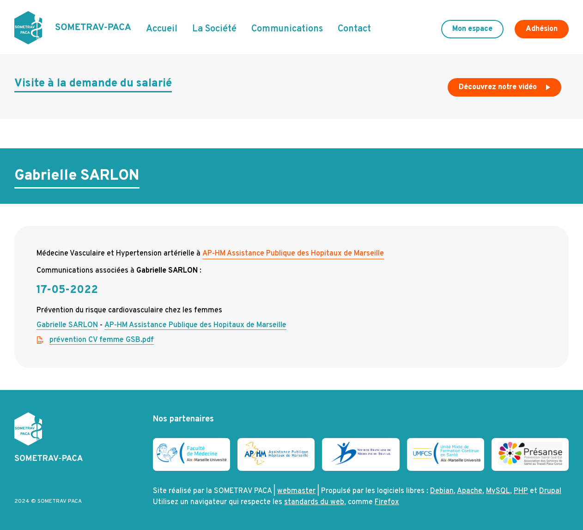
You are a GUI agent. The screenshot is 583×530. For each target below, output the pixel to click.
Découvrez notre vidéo (505, 90)
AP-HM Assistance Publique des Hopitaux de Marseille (293, 253)
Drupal (550, 491)
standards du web (314, 502)
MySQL (498, 491)
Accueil (161, 29)
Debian (442, 491)
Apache (469, 491)
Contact (354, 29)
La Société (214, 29)
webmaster (296, 491)
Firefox (387, 502)
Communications (287, 29)
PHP (521, 491)
